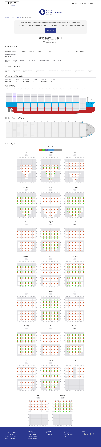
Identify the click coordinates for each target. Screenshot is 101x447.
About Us (90, 3)
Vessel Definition (32, 436)
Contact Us (83, 3)
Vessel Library (13, 17)
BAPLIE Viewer (32, 438)
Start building (50, 30)
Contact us (49, 434)
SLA (65, 436)
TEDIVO (7, 17)
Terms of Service (68, 434)
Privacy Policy (68, 433)
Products (74, 3)
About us (48, 433)
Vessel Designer (32, 433)
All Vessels (19, 17)
